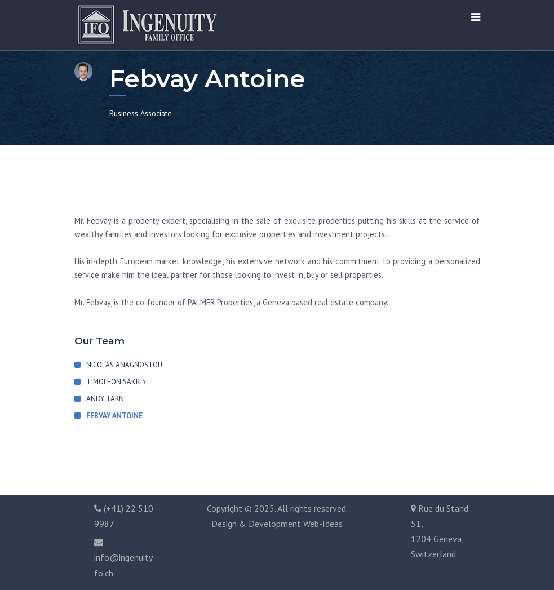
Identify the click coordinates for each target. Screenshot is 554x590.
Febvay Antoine (114, 415)
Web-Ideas (323, 523)
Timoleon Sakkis (116, 382)
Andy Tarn (105, 398)
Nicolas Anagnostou (124, 365)
